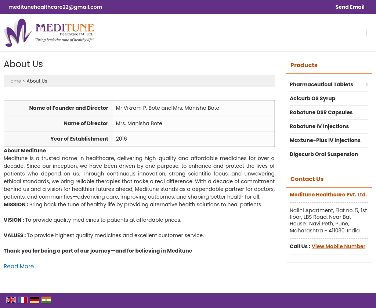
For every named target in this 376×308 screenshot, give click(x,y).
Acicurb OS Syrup (312, 98)
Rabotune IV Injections (319, 126)
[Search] (366, 32)
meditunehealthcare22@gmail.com (55, 7)
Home (14, 81)
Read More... (20, 266)
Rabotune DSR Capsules (321, 112)
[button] (338, 246)
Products (304, 65)
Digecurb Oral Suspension (324, 154)
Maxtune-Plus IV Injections (325, 140)
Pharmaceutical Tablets (321, 84)
